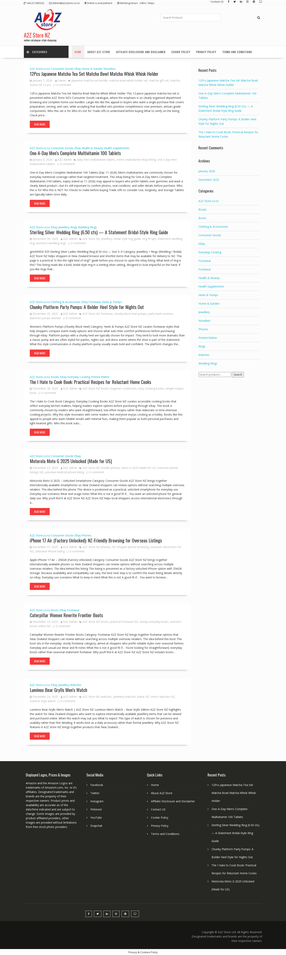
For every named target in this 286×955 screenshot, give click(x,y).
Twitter (95, 793)
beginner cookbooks (123, 388)
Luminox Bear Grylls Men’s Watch (58, 689)
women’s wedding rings (51, 243)
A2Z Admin (63, 159)
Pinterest (96, 809)
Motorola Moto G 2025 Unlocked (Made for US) (71, 460)
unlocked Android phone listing (64, 472)
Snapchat (96, 825)
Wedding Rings (87, 227)
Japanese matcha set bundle (89, 80)
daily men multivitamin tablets (96, 159)
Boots (55, 610)
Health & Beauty (92, 148)
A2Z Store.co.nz (40, 68)
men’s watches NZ (163, 696)
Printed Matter (100, 376)
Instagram (96, 801)
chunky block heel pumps (130, 313)
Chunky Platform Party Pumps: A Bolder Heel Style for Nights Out (87, 306)
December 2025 (208, 179)
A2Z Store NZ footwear (97, 313)
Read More (39, 124)
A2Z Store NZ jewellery (97, 238)
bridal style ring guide (127, 238)
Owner (60, 80)
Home (77, 51)
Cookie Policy (180, 51)
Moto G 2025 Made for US (139, 467)
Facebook (96, 784)
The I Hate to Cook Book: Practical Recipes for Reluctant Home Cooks (90, 381)
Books (55, 376)
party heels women (160, 313)
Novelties (109, 68)
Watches (75, 684)
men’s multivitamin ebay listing (136, 159)
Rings (73, 227)
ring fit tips (149, 238)
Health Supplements (116, 148)
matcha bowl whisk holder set (128, 80)
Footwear (95, 302)
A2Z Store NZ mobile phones (101, 467)
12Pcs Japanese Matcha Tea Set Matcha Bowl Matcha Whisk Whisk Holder (94, 73)
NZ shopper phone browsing (130, 546)
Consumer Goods (62, 68)
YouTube (96, 817)
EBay (77, 68)
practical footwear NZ (124, 621)
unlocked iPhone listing (50, 551)
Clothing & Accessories (65, 302)
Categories (37, 51)
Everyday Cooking (78, 376)
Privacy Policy (206, 51)
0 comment (63, 84)
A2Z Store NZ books (95, 388)
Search (238, 374)
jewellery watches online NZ (131, 696)
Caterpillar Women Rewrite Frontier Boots (66, 614)
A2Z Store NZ (37, 35)
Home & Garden (92, 68)
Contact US (158, 809)
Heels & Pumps (112, 302)
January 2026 (206, 171)
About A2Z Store (98, 51)
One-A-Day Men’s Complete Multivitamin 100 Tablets (75, 152)
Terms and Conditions (237, 51)
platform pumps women (45, 318)
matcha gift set (159, 80)
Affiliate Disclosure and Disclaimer (140, 51)
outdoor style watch (43, 700)
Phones (86, 535)
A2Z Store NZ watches (97, 696)
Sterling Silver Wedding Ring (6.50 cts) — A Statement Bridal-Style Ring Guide (99, 231)
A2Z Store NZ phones (96, 546)
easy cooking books (151, 388)
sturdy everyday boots (154, 621)
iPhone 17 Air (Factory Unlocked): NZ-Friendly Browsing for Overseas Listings (96, 539)
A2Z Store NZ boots (95, 621)
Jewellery (64, 227)
